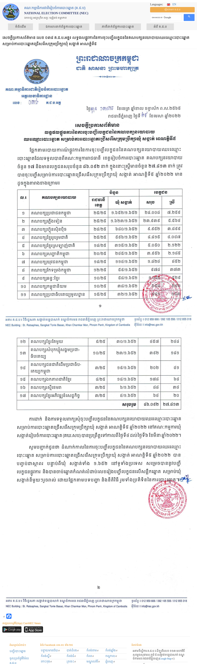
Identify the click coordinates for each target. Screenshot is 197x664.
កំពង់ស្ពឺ (46, 656)
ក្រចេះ (71, 661)
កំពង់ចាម (92, 650)
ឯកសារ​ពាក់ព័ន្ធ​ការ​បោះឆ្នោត (64, 27)
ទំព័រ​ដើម (20, 27)
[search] (165, 17)
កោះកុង (46, 661)
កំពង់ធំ (71, 656)
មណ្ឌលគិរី (93, 661)
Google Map (167, 659)
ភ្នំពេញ (110, 661)
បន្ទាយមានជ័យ (50, 650)
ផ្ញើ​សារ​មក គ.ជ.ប (172, 10)
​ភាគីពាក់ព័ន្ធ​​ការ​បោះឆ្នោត (118, 27)
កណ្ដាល (111, 656)
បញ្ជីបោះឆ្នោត (18, 651)
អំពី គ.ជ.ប (160, 27)
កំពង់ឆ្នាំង (111, 650)
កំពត (90, 656)
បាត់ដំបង (73, 650)
